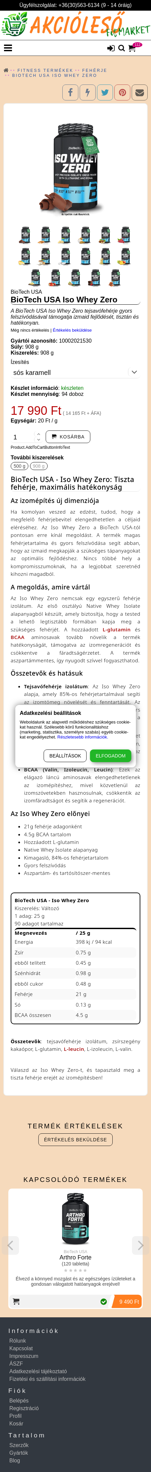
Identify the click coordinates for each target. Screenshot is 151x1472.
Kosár (16, 1423)
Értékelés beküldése (72, 330)
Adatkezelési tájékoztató (38, 1371)
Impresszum (23, 1356)
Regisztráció (24, 1408)
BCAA (18, 637)
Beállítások (65, 755)
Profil (15, 1416)
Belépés (19, 1400)
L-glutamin (117, 629)
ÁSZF (16, 1364)
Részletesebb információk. (82, 737)
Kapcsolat (21, 1348)
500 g (19, 466)
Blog (14, 1460)
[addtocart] (68, 436)
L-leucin (74, 1049)
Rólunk (17, 1341)
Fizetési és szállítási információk (47, 1379)
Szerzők (19, 1445)
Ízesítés (20, 362)
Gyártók (18, 1453)
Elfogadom (110, 755)
